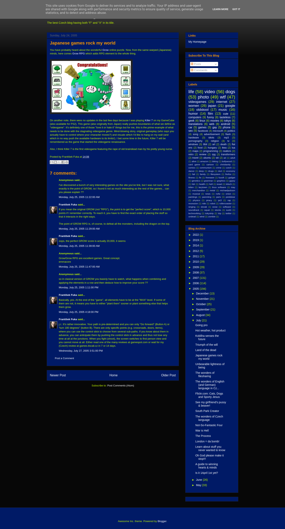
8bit (205, 144)
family (203, 174)
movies (214, 120)
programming (210, 151)
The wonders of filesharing (205, 374)
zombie (211, 216)
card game (194, 164)
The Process (203, 435)
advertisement (212, 134)
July (199, 320)
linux (202, 120)
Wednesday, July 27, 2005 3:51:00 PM (81, 350)
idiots (211, 137)
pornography (195, 141)
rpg (214, 154)
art (213, 144)
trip (219, 213)
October (201, 304)
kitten (191, 187)
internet (221, 102)
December (202, 293)
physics (196, 200)
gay (214, 127)
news (207, 194)
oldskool (202, 110)
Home (113, 375)
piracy (209, 200)
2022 (196, 234)
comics (191, 168)
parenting (206, 197)
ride (204, 203)
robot (212, 203)
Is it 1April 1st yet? (206, 472)
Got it (236, 9)
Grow (106, 49)
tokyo (227, 120)
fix (200, 177)
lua (233, 147)
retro (191, 154)
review (202, 154)
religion (215, 141)
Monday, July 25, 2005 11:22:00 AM (79, 197)
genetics (196, 181)
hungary (212, 147)
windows (193, 144)
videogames (197, 102)
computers (194, 117)
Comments (199, 70)
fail (193, 174)
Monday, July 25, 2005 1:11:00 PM (78, 287)
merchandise (198, 190)
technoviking (194, 213)
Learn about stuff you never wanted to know (210, 448)
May (199, 485)
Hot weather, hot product (210, 330)
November (202, 298)
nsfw (218, 194)
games (202, 127)
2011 (196, 256)
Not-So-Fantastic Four (209, 425)
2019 (196, 240)
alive (194, 161)
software (227, 207)
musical (196, 194)
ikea (224, 147)
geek (191, 120)
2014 (196, 245)
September (203, 309)
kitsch (229, 184)
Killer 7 (149, 120)
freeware (210, 177)
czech (229, 168)
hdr (193, 184)
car (190, 127)
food (200, 147)
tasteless (225, 117)
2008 (196, 272)
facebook (203, 131)
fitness (191, 177)
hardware (193, 137)
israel (219, 184)
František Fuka (68, 204)
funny (210, 117)
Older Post (168, 375)
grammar (208, 181)
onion (228, 194)
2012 (196, 251)
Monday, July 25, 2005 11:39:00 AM (79, 245)
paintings (192, 197)
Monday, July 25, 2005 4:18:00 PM (78, 311)
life (191, 91)
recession (193, 203)
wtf (223, 97)
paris (218, 197)
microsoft (218, 131)
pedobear (230, 197)
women (193, 106)
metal (212, 190)
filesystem (215, 174)
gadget (231, 177)
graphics (221, 181)
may (233, 187)
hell (211, 184)
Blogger (162, 521)
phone (227, 127)
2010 (196, 261)
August (200, 315)
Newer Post (58, 375)
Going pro (201, 325)
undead (192, 216)
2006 (196, 283)
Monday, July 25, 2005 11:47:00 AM (79, 266)
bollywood (227, 161)
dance (191, 171)
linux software (219, 187)
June (199, 479)
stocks (218, 210)
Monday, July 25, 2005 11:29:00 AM (79, 228)
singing (191, 207)
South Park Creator (207, 411)
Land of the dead (205, 350)
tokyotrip (209, 213)
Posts (196, 64)
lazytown (203, 187)
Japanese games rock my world (82, 43)
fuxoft (221, 177)
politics (231, 131)
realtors (227, 151)
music (222, 110)
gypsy (232, 181)
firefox (228, 174)
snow (215, 207)
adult (232, 158)
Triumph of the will (206, 344)
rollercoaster (225, 203)
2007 (196, 277)
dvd (220, 171)
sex (190, 130)
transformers (228, 154)
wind (202, 216)
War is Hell (202, 430)
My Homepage (197, 41)
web (211, 124)
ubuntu (207, 157)
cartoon (210, 164)
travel (195, 157)
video (209, 91)
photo (203, 97)
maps (195, 151)
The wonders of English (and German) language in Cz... (209, 385)
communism (206, 168)
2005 (196, 288)
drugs (211, 171)
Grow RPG (78, 53)
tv (228, 141)
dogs (230, 91)
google (230, 106)
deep (201, 171)
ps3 (220, 200)
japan (212, 106)
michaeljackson (227, 190)
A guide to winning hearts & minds (206, 466)
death (223, 144)
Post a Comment (64, 358)
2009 (196, 267)
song (195, 134)
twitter (229, 213)
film (210, 113)
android (225, 124)
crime (218, 168)
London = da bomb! (207, 441)
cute (225, 113)
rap (229, 200)
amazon (204, 161)
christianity (225, 164)
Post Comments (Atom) (120, 385)
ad (224, 158)
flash (228, 134)
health (202, 184)
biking (215, 161)
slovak (204, 207)
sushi (228, 210)
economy (230, 171)
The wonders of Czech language (209, 418)
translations (195, 124)
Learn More (220, 9)
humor (193, 113)
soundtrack (193, 210)
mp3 (226, 137)
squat (207, 210)
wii (217, 157)
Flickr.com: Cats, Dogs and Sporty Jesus (209, 395)
